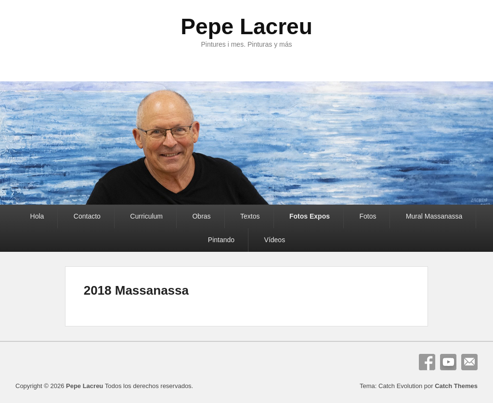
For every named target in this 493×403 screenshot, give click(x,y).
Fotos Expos (309, 216)
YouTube (448, 362)
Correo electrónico (469, 362)
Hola (37, 216)
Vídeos (274, 240)
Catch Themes (456, 386)
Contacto (87, 216)
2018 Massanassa (136, 290)
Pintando (221, 240)
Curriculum (146, 216)
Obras (201, 216)
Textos (249, 216)
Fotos (367, 216)
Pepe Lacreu (246, 26)
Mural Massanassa (434, 216)
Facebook (427, 362)
